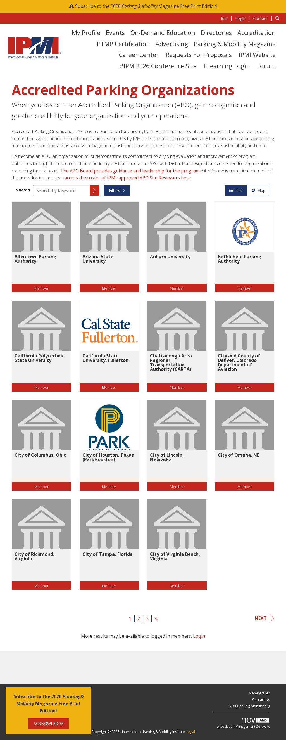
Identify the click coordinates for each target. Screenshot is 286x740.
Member (41, 288)
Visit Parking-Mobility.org (249, 705)
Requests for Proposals (199, 55)
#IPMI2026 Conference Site (158, 66)
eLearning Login (227, 66)
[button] (94, 190)
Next (264, 618)
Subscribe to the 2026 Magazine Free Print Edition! (146, 6)
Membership (259, 693)
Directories (216, 33)
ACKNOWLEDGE (48, 723)
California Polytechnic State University (39, 358)
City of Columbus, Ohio (40, 455)
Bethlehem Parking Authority (239, 258)
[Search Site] (278, 18)
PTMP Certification (123, 44)
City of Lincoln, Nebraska (167, 457)
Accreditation (256, 33)
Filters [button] (117, 190)
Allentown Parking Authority (35, 258)
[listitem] (227, 18)
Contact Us (261, 699)
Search (23, 190)
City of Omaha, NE (238, 455)
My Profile (86, 33)
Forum (266, 66)
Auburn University (170, 256)
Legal (191, 731)
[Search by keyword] (61, 190)
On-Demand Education (162, 33)
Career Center (139, 55)
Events (115, 33)
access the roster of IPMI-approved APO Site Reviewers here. (129, 178)
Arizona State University (97, 258)
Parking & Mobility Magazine (235, 44)
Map (258, 190)
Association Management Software (243, 723)
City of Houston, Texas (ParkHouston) (108, 457)
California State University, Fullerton (105, 358)
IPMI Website (257, 55)
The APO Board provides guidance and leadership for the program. (131, 171)
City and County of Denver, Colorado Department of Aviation (239, 362)
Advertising (172, 44)
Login (199, 636)
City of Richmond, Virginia (34, 556)
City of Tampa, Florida (107, 554)
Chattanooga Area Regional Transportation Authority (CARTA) (171, 362)
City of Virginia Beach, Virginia (175, 556)
